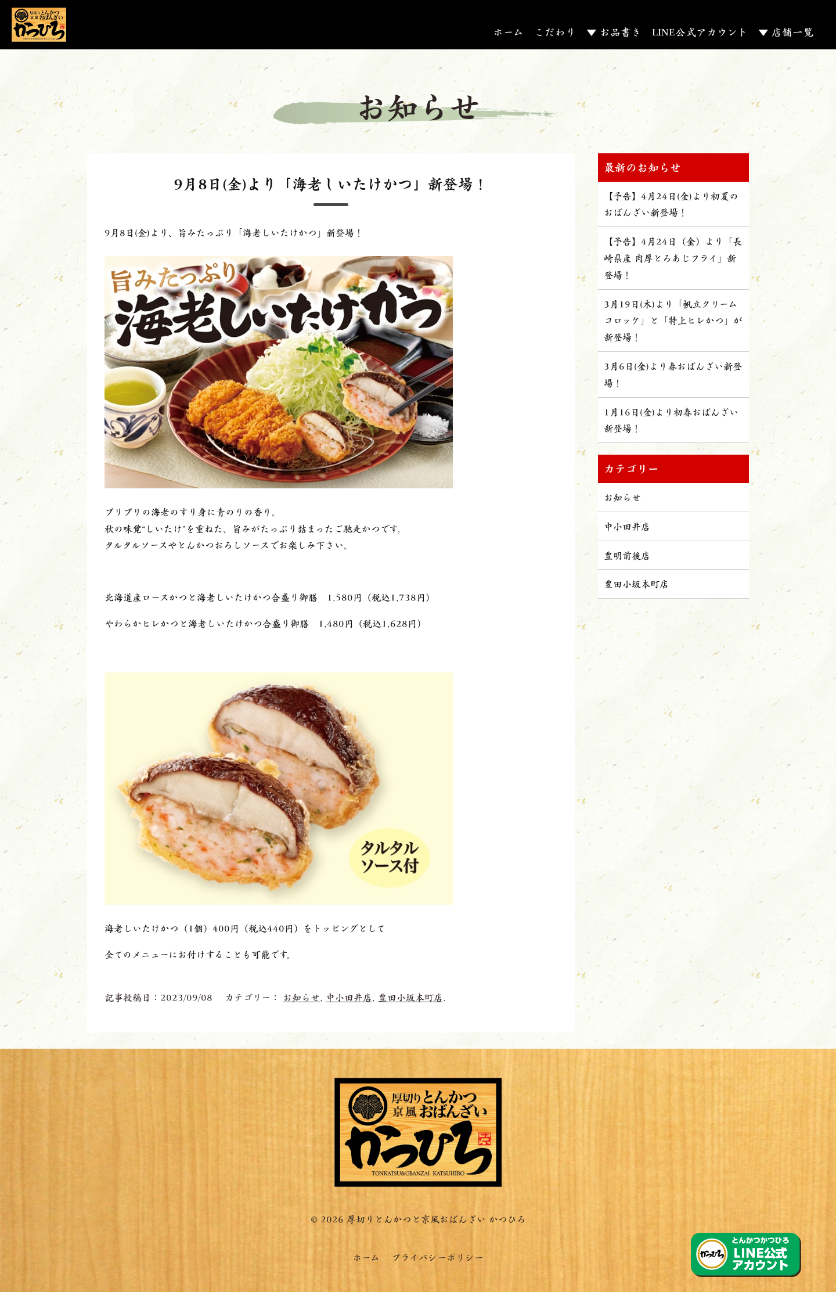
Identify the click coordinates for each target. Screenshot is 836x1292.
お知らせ (301, 997)
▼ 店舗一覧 (785, 31)
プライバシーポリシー (437, 1257)
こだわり (555, 31)
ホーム (508, 31)
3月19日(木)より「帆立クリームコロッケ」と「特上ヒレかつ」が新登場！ (673, 320)
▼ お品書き (614, 31)
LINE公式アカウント (700, 31)
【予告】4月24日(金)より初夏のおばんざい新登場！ (671, 203)
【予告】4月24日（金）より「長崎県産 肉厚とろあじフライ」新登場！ (673, 257)
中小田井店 (349, 997)
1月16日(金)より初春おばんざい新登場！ (671, 419)
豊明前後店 (627, 555)
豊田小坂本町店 (410, 997)
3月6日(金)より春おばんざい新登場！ (673, 373)
